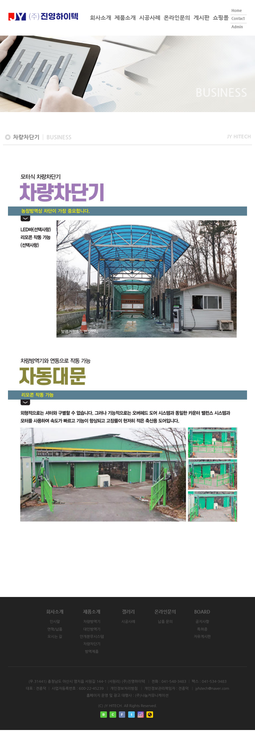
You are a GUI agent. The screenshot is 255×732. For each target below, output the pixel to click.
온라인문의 (177, 18)
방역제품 (87, 654)
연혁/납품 (48, 631)
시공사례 (149, 18)
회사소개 (48, 612)
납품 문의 (167, 624)
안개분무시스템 (88, 639)
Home (236, 10)
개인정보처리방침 (124, 690)
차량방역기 (87, 624)
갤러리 (127, 612)
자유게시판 (208, 639)
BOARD (208, 612)
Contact (238, 18)
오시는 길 (48, 639)
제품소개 (87, 612)
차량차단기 (87, 646)
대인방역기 (87, 631)
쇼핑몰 (221, 18)
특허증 (208, 631)
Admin (237, 27)
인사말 (48, 624)
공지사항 (208, 624)
